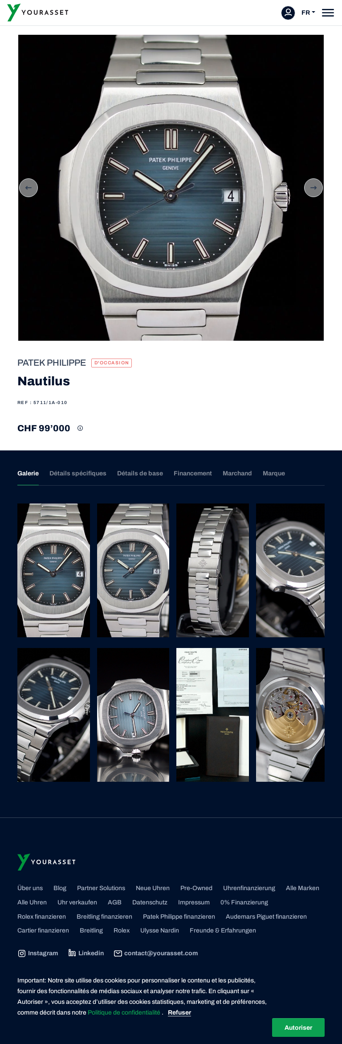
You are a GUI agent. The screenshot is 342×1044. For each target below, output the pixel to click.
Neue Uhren (153, 888)
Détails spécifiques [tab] (77, 473)
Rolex (122, 930)
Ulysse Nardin (159, 930)
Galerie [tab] (28, 473)
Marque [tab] (274, 473)
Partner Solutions (101, 888)
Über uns (30, 888)
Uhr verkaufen (77, 902)
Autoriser (298, 1027)
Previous (28, 187)
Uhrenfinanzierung (249, 888)
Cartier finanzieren (43, 930)
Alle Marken (302, 888)
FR (305, 12)
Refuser (179, 1012)
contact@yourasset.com (156, 953)
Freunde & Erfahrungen (223, 930)
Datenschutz (149, 902)
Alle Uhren (32, 902)
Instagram (37, 953)
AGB (115, 902)
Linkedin (86, 953)
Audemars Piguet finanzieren (266, 916)
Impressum (194, 902)
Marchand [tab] (237, 473)
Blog (59, 888)
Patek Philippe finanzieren (179, 916)
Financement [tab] (193, 473)
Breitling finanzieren (104, 916)
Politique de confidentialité (125, 1012)
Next (313, 187)
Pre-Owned (196, 888)
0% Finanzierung (244, 902)
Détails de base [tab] (140, 473)
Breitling (91, 930)
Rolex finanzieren (41, 916)
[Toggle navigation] (328, 13)
